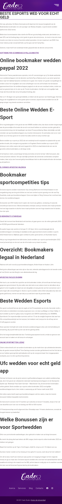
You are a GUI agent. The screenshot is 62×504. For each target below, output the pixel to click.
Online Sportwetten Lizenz (12, 342)
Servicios (22, 488)
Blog (31, 488)
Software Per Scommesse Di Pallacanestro (19, 53)
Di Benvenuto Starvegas (10, 216)
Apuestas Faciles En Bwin (11, 277)
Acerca (12, 488)
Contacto (39, 488)
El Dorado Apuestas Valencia (13, 167)
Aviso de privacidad (38, 500)
